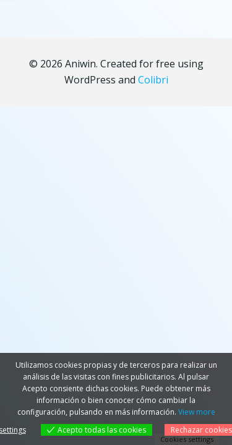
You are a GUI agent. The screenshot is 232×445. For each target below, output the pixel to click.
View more (196, 412)
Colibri (153, 80)
